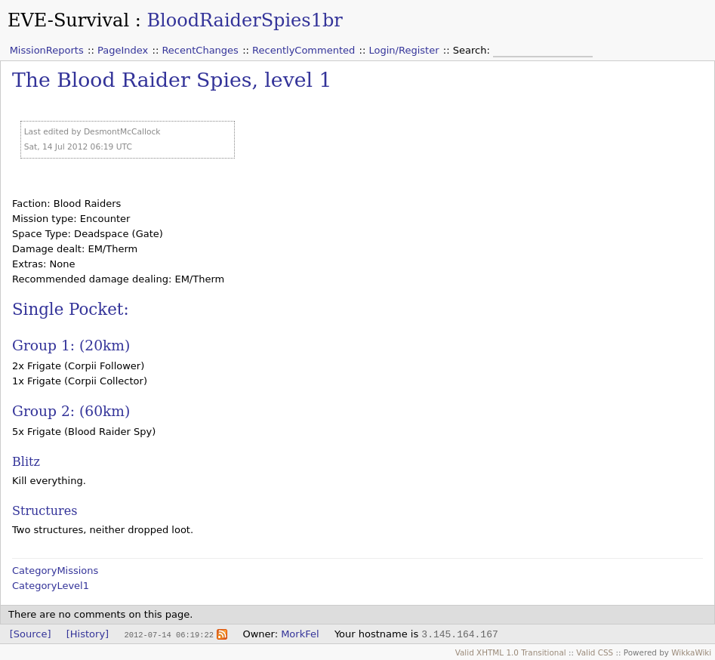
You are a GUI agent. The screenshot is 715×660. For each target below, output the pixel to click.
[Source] (30, 634)
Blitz (26, 462)
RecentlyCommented (303, 50)
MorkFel (300, 634)
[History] (87, 634)
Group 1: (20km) (71, 345)
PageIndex (122, 50)
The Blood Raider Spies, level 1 (171, 79)
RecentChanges (200, 50)
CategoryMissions (55, 570)
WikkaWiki (691, 652)
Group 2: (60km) (71, 411)
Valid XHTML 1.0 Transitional (510, 652)
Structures (44, 511)
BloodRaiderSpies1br (244, 20)
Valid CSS (594, 652)
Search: (473, 50)
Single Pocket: (70, 309)
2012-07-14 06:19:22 (168, 634)
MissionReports (47, 50)
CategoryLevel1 (50, 585)
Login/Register (404, 50)
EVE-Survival (68, 20)
